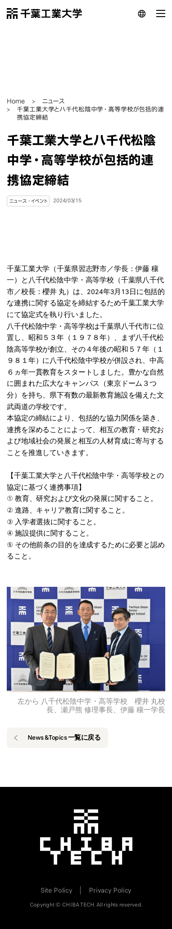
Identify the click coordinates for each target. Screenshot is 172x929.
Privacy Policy (110, 890)
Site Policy (56, 890)
